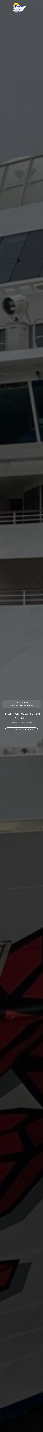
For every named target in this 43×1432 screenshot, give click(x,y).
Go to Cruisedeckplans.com (21, 730)
